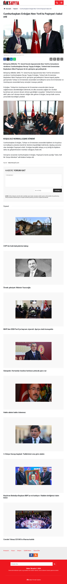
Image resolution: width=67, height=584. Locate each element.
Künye (13, 550)
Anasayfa (7, 8)
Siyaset (15, 8)
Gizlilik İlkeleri (27, 550)
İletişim (19, 550)
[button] (54, 59)
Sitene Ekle (37, 550)
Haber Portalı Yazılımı (35, 580)
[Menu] (61, 2)
